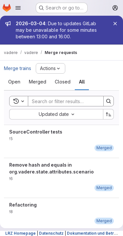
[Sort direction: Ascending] (108, 114)
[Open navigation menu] (18, 8)
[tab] (14, 82)
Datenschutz (51, 233)
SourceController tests (35, 132)
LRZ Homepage (20, 233)
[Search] (71, 101)
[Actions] (50, 68)
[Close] (115, 23)
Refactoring (23, 205)
